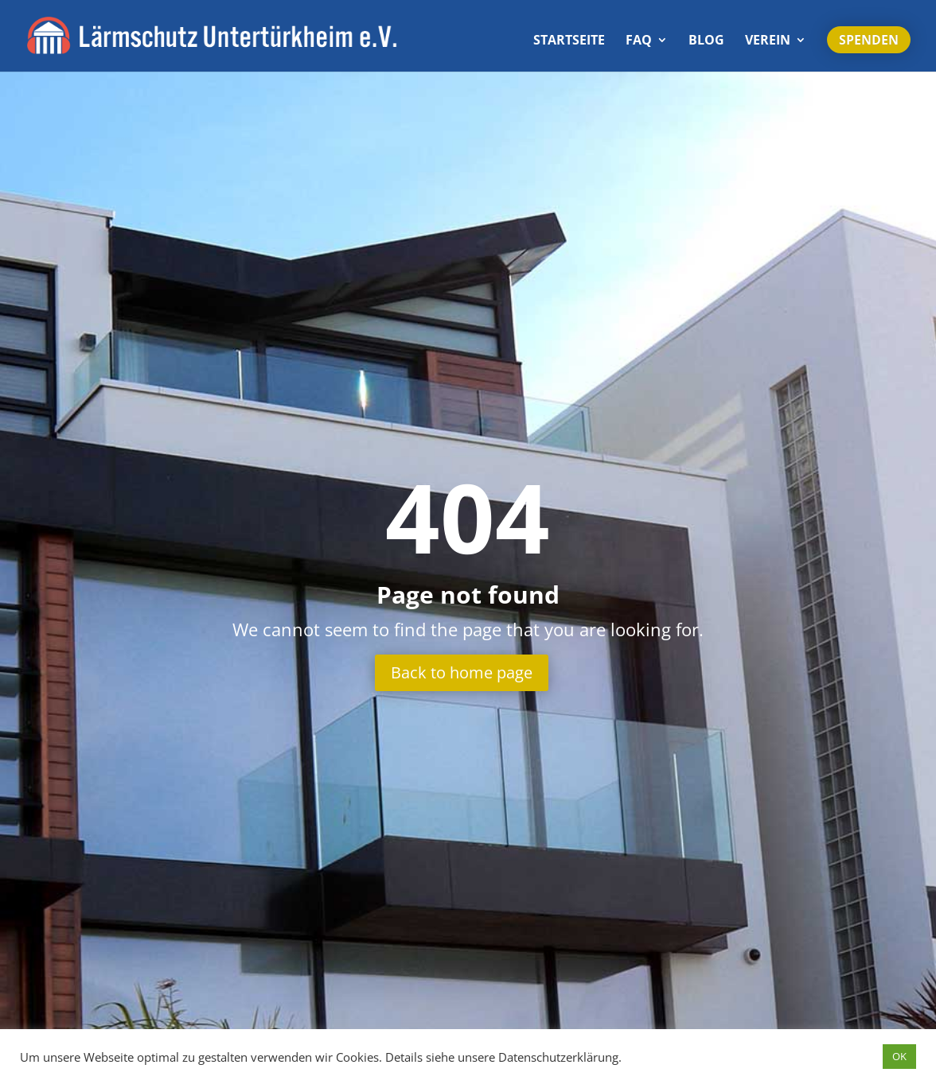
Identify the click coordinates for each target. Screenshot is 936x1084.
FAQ (639, 41)
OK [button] (899, 1056)
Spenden (869, 40)
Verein (767, 41)
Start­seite (569, 41)
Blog (706, 41)
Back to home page (461, 672)
